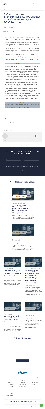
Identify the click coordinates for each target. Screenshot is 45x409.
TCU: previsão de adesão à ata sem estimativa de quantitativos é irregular (12, 271)
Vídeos (12, 9)
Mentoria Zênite (22, 386)
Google (4, 140)
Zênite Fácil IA (22, 380)
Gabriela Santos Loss (16, 323)
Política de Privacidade (9, 390)
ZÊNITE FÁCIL (22, 102)
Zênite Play (22, 382)
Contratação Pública (23, 203)
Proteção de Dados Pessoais (8, 388)
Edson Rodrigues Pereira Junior (30, 285)
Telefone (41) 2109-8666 (17, 402)
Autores (8, 9)
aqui (14, 106)
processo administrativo (7, 119)
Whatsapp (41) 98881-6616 (28, 402)
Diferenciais (34, 384)
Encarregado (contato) (9, 395)
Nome (7, 159)
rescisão (14, 119)
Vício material (29, 315)
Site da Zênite (10, 382)
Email (25, 159)
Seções (4, 9)
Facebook (36, 136)
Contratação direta (28, 268)
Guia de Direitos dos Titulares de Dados (7, 392)
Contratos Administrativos (8, 27)
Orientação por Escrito (22, 384)
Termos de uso (10, 386)
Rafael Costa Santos (9, 323)
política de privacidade (34, 166)
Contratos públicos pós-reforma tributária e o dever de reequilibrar (12, 318)
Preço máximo (17, 240)
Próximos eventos (35, 380)
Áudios (15, 9)
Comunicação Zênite (15, 203)
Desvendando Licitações (16, 238)
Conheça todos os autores (22, 361)
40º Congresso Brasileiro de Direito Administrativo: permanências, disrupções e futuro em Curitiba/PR (21, 207)
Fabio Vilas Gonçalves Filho (30, 283)
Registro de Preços (11, 268)
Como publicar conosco (9, 380)
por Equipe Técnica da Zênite (19, 28)
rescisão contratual (19, 119)
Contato (11, 384)
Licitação (6, 268)
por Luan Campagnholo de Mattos (10, 276)
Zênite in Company (35, 382)
